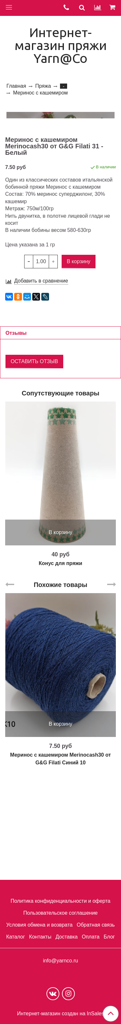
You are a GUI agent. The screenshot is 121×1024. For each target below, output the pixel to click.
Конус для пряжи (60, 666)
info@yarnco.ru (60, 960)
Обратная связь (96, 925)
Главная (16, 86)
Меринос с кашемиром (40, 92)
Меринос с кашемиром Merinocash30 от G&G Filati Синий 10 (60, 861)
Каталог (15, 936)
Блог (109, 936)
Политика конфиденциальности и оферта (60, 901)
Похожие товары (60, 687)
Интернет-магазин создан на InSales (60, 1013)
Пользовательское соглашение (60, 913)
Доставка (66, 936)
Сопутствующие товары (60, 496)
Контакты (40, 936)
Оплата (90, 936)
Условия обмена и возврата (39, 925)
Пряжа (43, 86)
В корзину (60, 635)
